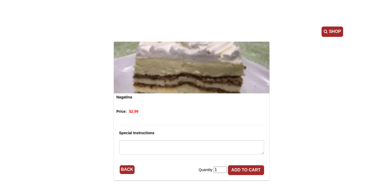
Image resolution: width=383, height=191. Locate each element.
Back (127, 169)
